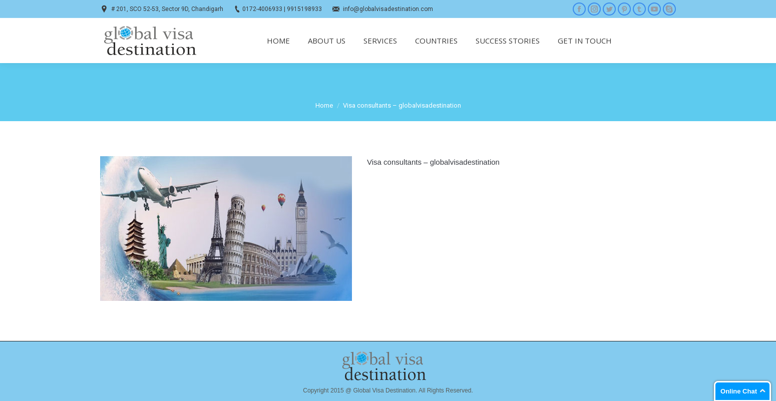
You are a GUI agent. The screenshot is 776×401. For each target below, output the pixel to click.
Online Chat (738, 391)
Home (324, 105)
